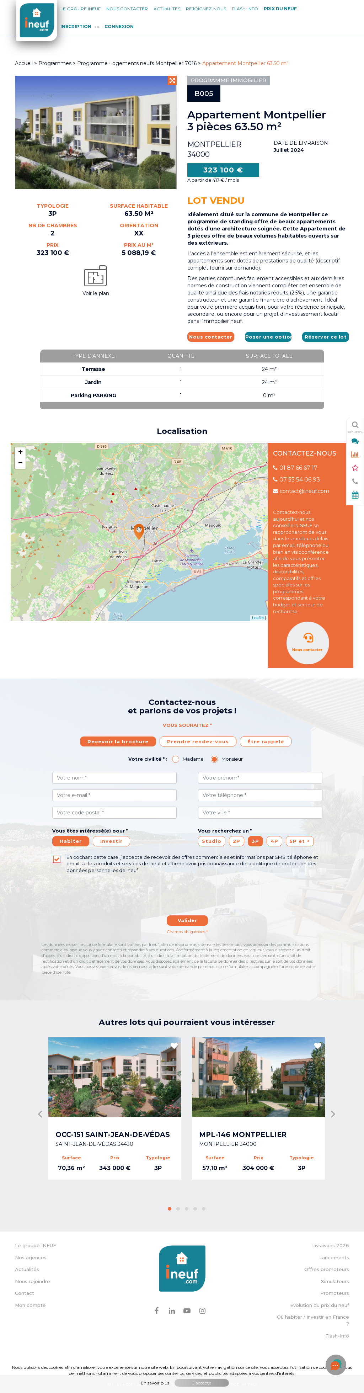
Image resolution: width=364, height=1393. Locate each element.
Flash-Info (245, 8)
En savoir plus (155, 1383)
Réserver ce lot (326, 337)
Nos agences (31, 1257)
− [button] (20, 463)
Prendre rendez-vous (198, 741)
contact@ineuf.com (301, 491)
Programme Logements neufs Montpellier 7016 (137, 63)
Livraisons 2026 (330, 1245)
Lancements (334, 1257)
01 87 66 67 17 (295, 467)
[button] (169, 1208)
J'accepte (201, 1383)
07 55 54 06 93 (296, 479)
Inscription (75, 26)
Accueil (24, 63)
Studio (211, 841)
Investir (111, 841)
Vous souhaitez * (187, 725)
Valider (187, 920)
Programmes (54, 63)
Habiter (71, 841)
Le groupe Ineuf (80, 8)
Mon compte (30, 1305)
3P (255, 841)
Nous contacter (127, 8)
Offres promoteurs (326, 1269)
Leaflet (258, 618)
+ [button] (20, 452)
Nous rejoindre (32, 1281)
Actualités (167, 8)
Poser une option (268, 337)
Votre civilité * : (147, 759)
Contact (24, 1293)
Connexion (119, 26)
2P (236, 841)
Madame (193, 759)
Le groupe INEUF (35, 1245)
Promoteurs (334, 1293)
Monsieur (232, 759)
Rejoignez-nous (206, 8)
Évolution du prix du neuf (319, 1305)
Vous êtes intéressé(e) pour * (90, 831)
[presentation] (187, 898)
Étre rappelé (265, 741)
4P (274, 841)
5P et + (300, 841)
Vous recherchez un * (225, 831)
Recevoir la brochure (118, 741)
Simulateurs (335, 1281)
